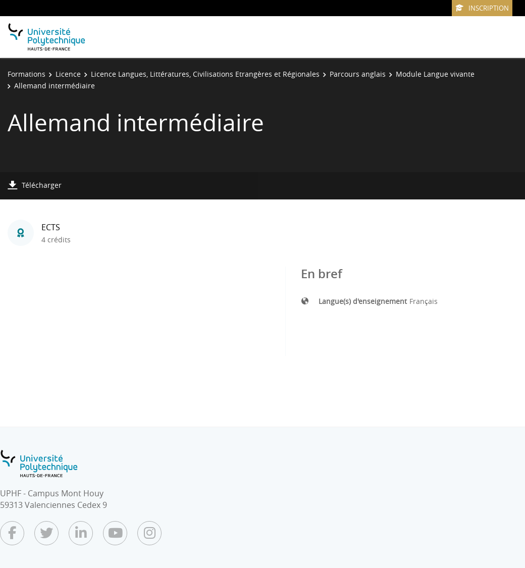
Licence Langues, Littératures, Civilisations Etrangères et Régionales (205, 74)
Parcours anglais (358, 74)
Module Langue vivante (435, 74)
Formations (26, 74)
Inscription (482, 8)
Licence (68, 74)
